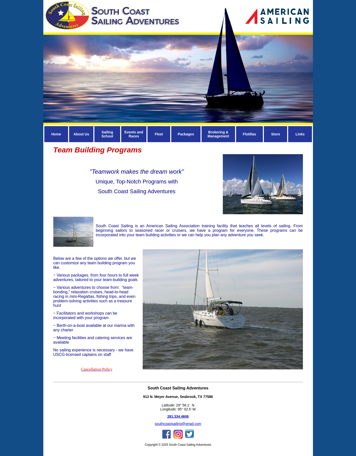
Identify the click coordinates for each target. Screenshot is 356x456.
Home (56, 134)
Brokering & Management (218, 134)
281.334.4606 (178, 416)
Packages (186, 134)
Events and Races (133, 134)
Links (300, 134)
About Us (81, 134)
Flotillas (249, 134)
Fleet (159, 134)
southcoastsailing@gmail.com (178, 424)
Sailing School (107, 134)
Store (275, 134)
